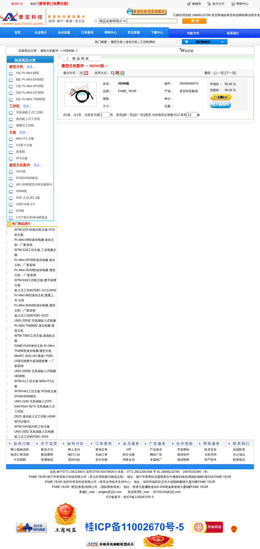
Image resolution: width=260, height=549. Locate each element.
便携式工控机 (25, 125)
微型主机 (117, 42)
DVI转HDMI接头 (27, 178)
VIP (128, 449)
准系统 (20, 151)
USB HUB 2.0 (25, 204)
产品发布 (156, 449)
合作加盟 (64, 32)
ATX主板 (22, 158)
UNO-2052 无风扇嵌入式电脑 (34, 431)
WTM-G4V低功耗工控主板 (32, 426)
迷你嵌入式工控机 (28, 119)
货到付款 (74, 459)
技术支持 (210, 449)
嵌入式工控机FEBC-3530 (31, 436)
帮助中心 (110, 32)
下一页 (230, 73)
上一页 (219, 73)
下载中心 (157, 32)
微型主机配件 (49, 51)
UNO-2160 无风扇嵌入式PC (33, 401)
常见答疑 (134, 32)
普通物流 (47, 459)
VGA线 (20, 171)
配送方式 (47, 449)
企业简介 (41, 32)
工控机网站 (147, 42)
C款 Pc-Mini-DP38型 (30, 86)
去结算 (188, 51)
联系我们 (233, 33)
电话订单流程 (20, 454)
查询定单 (101, 449)
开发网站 (183, 449)
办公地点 (239, 454)
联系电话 (239, 459)
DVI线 (20, 211)
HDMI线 (68, 51)
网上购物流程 (20, 449)
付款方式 (193, 33)
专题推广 (156, 459)
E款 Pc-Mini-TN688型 (30, 99)
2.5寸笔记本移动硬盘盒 (32, 217)
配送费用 (47, 454)
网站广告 (156, 454)
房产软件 (210, 459)
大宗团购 (20, 459)
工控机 (14, 106)
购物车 (196, 4)
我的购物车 (203, 42)
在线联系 (239, 449)
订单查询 (87, 32)
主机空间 (210, 454)
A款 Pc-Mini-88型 (27, 73)
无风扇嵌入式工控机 (29, 112)
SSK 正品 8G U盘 (28, 197)
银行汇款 (74, 454)
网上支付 (74, 449)
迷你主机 (131, 42)
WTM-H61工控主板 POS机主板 (35, 391)
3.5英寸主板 (24, 145)
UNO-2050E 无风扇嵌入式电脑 (35, 371)
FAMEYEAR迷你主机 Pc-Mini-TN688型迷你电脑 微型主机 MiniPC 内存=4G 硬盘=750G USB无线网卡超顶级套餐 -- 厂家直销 (34, 356)
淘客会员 (129, 459)
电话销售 (183, 459)
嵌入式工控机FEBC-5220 (31, 315)
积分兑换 (129, 454)
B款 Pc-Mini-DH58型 (30, 79)
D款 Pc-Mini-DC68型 (30, 92)
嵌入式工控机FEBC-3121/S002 (35, 290)
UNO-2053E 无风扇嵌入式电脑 (35, 320)
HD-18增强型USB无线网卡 (34, 184)
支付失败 (101, 459)
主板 (12, 132)
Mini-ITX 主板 (25, 138)
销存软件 (183, 454)
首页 (17, 32)
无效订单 (101, 454)
